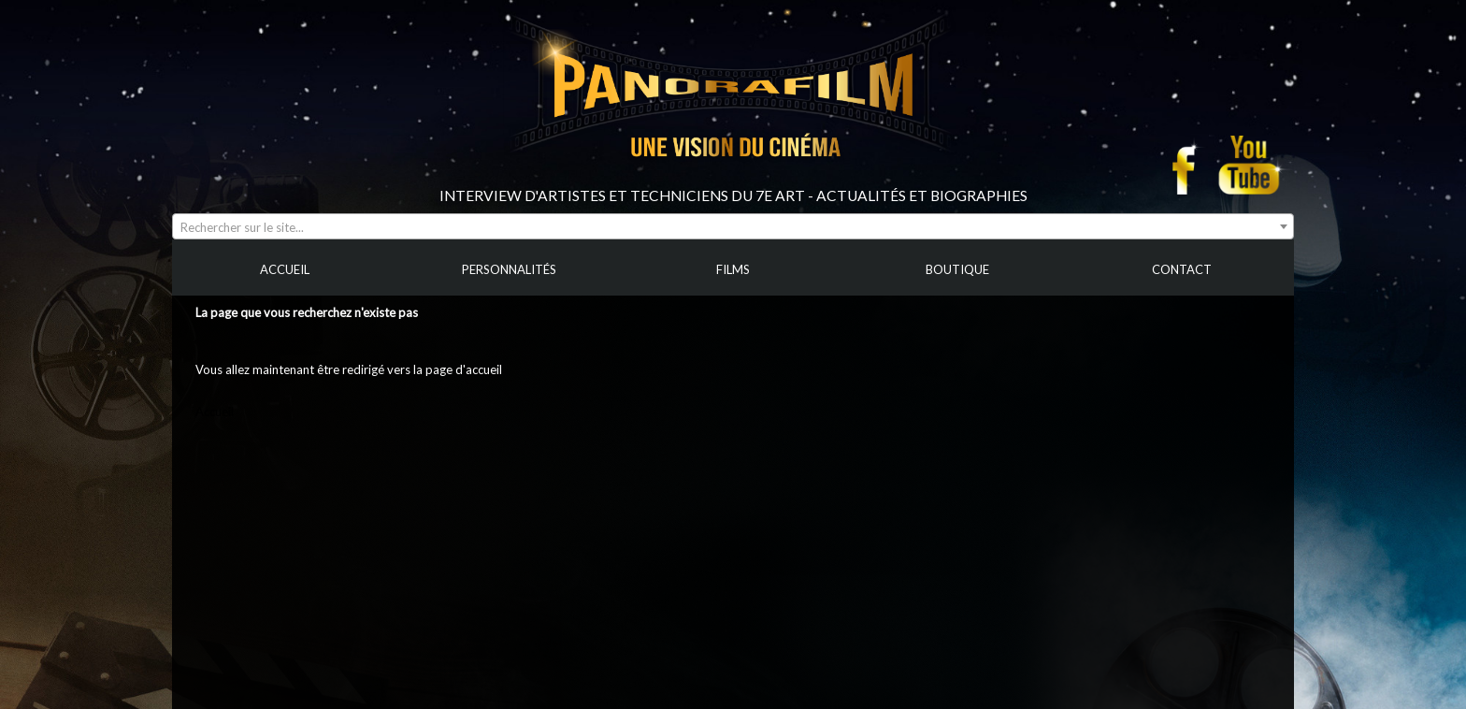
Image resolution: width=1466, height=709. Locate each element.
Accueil (214, 411)
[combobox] (733, 226)
